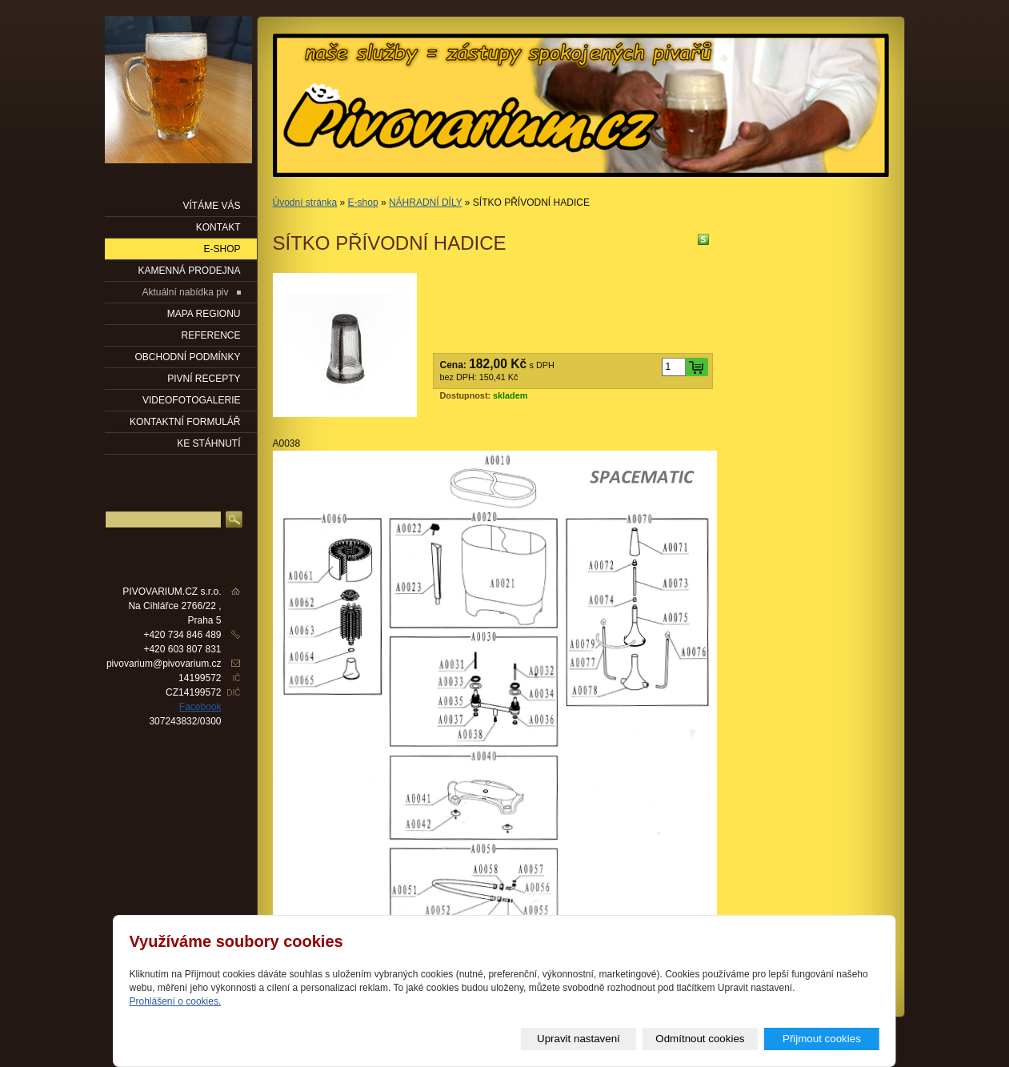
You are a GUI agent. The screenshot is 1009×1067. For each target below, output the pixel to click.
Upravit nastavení (578, 1039)
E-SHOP (221, 249)
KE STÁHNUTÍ (208, 443)
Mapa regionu (204, 313)
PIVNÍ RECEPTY (203, 378)
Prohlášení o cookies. (176, 1001)
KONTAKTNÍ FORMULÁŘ (185, 421)
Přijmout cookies (822, 1039)
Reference (210, 335)
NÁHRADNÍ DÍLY (425, 202)
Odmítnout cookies (699, 1039)
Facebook (200, 706)
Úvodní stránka (305, 202)
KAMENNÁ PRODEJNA (189, 270)
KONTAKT (218, 227)
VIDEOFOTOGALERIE (191, 400)
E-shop (363, 202)
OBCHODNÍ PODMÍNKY (187, 357)
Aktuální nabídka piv (185, 292)
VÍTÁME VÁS (211, 205)
